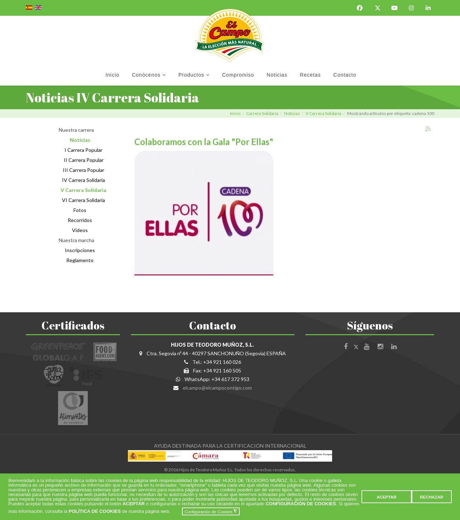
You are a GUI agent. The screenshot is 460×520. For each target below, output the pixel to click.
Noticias (277, 75)
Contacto (345, 75)
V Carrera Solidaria (323, 113)
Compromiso (238, 75)
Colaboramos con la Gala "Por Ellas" (203, 141)
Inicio (112, 75)
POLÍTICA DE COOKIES (95, 511)
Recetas (310, 75)
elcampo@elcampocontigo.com (217, 388)
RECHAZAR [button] (432, 497)
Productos (191, 75)
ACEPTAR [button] (387, 497)
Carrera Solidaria (262, 113)
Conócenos (146, 75)
